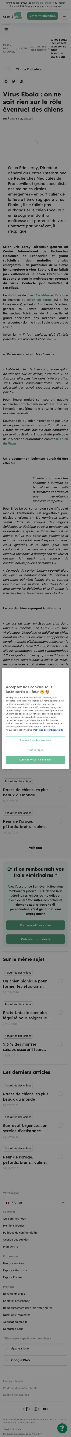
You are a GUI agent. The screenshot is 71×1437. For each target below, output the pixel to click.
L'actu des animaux (9, 48)
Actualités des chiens (38, 48)
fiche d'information (44, 2)
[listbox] (35, 791)
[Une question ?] (62, 1428)
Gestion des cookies (16, 1395)
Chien (23, 48)
